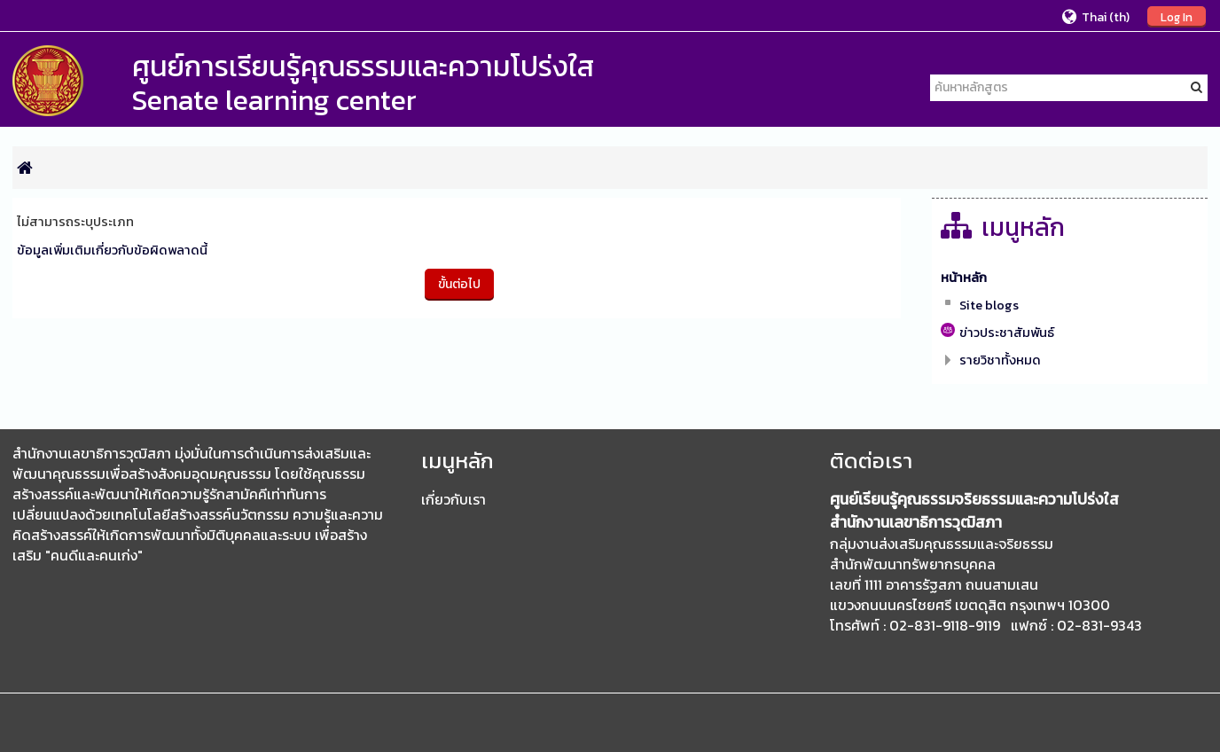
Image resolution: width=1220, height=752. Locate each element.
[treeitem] (1070, 277)
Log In (1177, 17)
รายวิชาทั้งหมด (1000, 360)
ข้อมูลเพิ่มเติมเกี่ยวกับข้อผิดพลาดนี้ (112, 250)
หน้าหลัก (964, 277)
